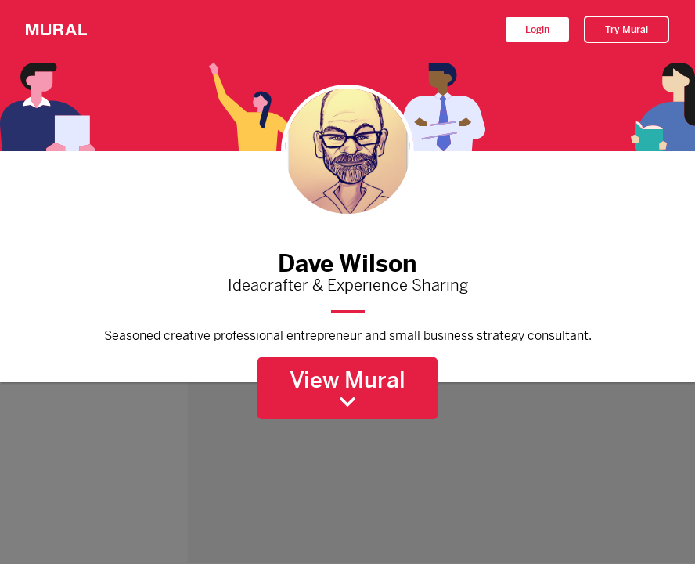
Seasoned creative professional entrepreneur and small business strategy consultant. (347, 334)
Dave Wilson (347, 260)
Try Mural (626, 30)
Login (537, 30)
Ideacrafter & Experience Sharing (347, 286)
